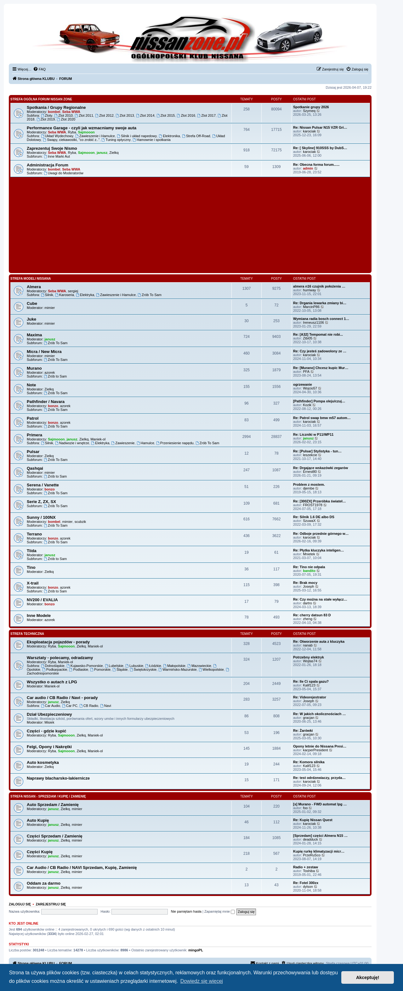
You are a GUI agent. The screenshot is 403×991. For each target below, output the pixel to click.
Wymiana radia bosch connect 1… (321, 319)
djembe (308, 488)
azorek (49, 372)
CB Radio (88, 706)
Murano (34, 368)
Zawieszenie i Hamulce (95, 136)
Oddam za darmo (43, 883)
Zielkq (113, 152)
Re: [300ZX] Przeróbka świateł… (319, 501)
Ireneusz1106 (313, 322)
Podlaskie (78, 669)
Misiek (49, 722)
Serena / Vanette (43, 485)
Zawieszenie (122, 443)
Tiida (32, 550)
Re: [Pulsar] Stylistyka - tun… (317, 451)
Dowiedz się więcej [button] (201, 981)
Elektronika (169, 136)
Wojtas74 (310, 661)
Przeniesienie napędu (175, 443)
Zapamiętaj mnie (219, 911)
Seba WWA (71, 112)
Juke (31, 319)
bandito (309, 571)
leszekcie (310, 455)
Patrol (32, 418)
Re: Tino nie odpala (309, 567)
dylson (308, 886)
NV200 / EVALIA (42, 599)
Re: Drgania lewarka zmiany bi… (319, 303)
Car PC (69, 706)
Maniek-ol (97, 439)
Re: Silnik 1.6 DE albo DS (313, 517)
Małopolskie (174, 666)
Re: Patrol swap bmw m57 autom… (322, 418)
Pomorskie (100, 669)
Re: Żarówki (303, 730)
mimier (49, 308)
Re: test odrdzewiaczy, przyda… (319, 778)
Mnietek (309, 554)
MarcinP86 (311, 307)
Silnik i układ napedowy (137, 136)
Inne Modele (39, 615)
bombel (54, 112)
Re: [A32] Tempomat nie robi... (318, 334)
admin (308, 168)
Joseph (308, 586)
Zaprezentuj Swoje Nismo (52, 148)
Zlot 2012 (104, 115)
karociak (309, 131)
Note (31, 385)
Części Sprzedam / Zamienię (54, 836)
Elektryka (85, 295)
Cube (32, 303)
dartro (307, 603)
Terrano (34, 534)
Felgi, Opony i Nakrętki (49, 746)
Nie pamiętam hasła (186, 911)
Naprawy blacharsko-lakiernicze (58, 778)
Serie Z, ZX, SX (41, 501)
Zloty (47, 115)
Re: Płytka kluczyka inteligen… (318, 550)
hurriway (309, 290)
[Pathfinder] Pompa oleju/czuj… (319, 401)
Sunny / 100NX (41, 517)
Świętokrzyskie (143, 669)
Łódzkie (153, 666)
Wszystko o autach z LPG (52, 682)
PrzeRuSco (312, 855)
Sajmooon (86, 132)
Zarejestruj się (51, 904)
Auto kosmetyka (43, 762)
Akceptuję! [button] (367, 977)
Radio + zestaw (305, 867)
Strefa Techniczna (27, 633)
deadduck (310, 839)
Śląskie (120, 669)
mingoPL (195, 950)
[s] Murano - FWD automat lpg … (320, 804)
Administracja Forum (47, 165)
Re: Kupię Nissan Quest (312, 820)
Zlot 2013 (125, 115)
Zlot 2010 (63, 115)
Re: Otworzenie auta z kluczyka (318, 641)
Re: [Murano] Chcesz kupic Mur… (320, 368)
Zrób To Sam (150, 295)
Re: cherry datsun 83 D (312, 615)
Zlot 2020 (66, 119)
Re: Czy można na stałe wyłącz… (320, 599)
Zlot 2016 (186, 115)
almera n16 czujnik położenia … (319, 286)
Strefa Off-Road (196, 136)
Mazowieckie (199, 666)
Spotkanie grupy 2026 (311, 107)
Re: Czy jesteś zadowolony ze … (319, 351)
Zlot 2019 (46, 119)
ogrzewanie (302, 384)
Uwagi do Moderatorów (63, 173)
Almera (34, 286)
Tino (31, 567)
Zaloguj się (20, 904)
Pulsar (33, 451)
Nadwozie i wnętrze (72, 443)
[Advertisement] (190, 224)
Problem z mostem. (309, 484)
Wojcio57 (310, 388)
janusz (102, 152)
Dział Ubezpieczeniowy (49, 714)
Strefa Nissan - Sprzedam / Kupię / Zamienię (48, 796)
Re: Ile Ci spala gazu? (311, 681)
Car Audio (50, 706)
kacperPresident (315, 750)
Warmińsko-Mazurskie (177, 669)
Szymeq (309, 111)
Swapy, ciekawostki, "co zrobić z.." (71, 140)
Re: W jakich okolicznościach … (319, 714)
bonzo (53, 406)
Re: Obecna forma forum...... (316, 164)
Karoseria (64, 295)
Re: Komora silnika (309, 762)
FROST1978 (312, 505)
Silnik (47, 295)
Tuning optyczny (116, 140)
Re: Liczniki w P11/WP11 (313, 434)
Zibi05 (307, 338)
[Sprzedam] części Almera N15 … (320, 835)
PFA (306, 371)
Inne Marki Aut (57, 156)
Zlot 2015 (165, 115)
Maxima (34, 335)
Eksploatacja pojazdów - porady (58, 642)
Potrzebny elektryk (308, 657)
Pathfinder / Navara (46, 401)
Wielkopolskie (211, 669)
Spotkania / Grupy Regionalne (56, 107)
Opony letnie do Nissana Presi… (319, 746)
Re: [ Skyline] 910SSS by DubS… (320, 148)
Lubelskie (114, 666)
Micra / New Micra (44, 351)
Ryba (72, 132)
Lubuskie (134, 666)
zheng (307, 619)
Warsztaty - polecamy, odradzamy (60, 657)
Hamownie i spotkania (151, 140)
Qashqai (35, 468)
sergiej (73, 291)
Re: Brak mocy (305, 583)
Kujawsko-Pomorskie (84, 666)
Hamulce (145, 443)
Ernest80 (310, 471)
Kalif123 (309, 685)
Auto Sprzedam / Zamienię (53, 804)
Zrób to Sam (55, 376)
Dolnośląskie (53, 666)
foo (305, 808)
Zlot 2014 (145, 115)
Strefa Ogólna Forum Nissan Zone (41, 99)
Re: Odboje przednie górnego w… (321, 533)
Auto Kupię (38, 820)
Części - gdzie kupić (46, 731)
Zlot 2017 (206, 115)
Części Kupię (40, 851)
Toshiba (309, 871)
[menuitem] (39, 69)
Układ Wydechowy (57, 136)
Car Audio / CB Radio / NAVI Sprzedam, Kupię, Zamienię (82, 867)
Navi (105, 706)
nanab (308, 645)
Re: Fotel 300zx (305, 883)
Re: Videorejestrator (309, 697)
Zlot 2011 (84, 115)
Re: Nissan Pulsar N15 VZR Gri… (320, 127)
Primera (34, 435)
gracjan (308, 717)
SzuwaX (309, 521)
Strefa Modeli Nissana (30, 278)
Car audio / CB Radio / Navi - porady (62, 697)
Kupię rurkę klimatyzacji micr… (318, 851)
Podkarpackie (54, 669)
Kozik (307, 405)
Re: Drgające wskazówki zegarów (320, 468)
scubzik (80, 521)
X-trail (32, 583)
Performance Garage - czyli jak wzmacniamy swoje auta (81, 128)
